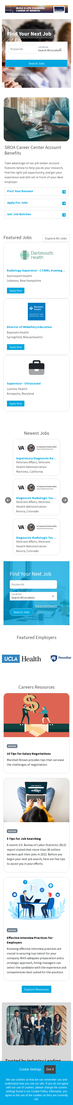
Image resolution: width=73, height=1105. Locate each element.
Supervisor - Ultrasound (23, 383)
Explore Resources (36, 989)
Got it (50, 1069)
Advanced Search (18, 74)
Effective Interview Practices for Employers (30, 940)
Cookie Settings (30, 1069)
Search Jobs (37, 63)
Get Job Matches (36, 214)
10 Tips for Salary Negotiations (29, 753)
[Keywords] (23, 49)
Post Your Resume (36, 191)
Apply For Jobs (36, 203)
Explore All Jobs (56, 238)
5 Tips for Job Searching (24, 839)
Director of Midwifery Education (29, 327)
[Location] (50, 49)
